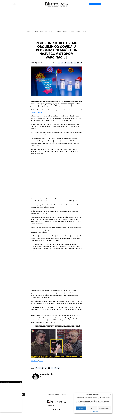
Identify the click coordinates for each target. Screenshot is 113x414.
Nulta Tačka (34, 363)
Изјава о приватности (93, 411)
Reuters (41, 363)
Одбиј (91, 408)
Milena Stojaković (37, 62)
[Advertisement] (56, 19)
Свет (59, 39)
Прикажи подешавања (104, 408)
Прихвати (80, 408)
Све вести (55, 39)
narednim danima (37, 112)
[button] (110, 394)
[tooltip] (59, 63)
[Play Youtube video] (56, 345)
